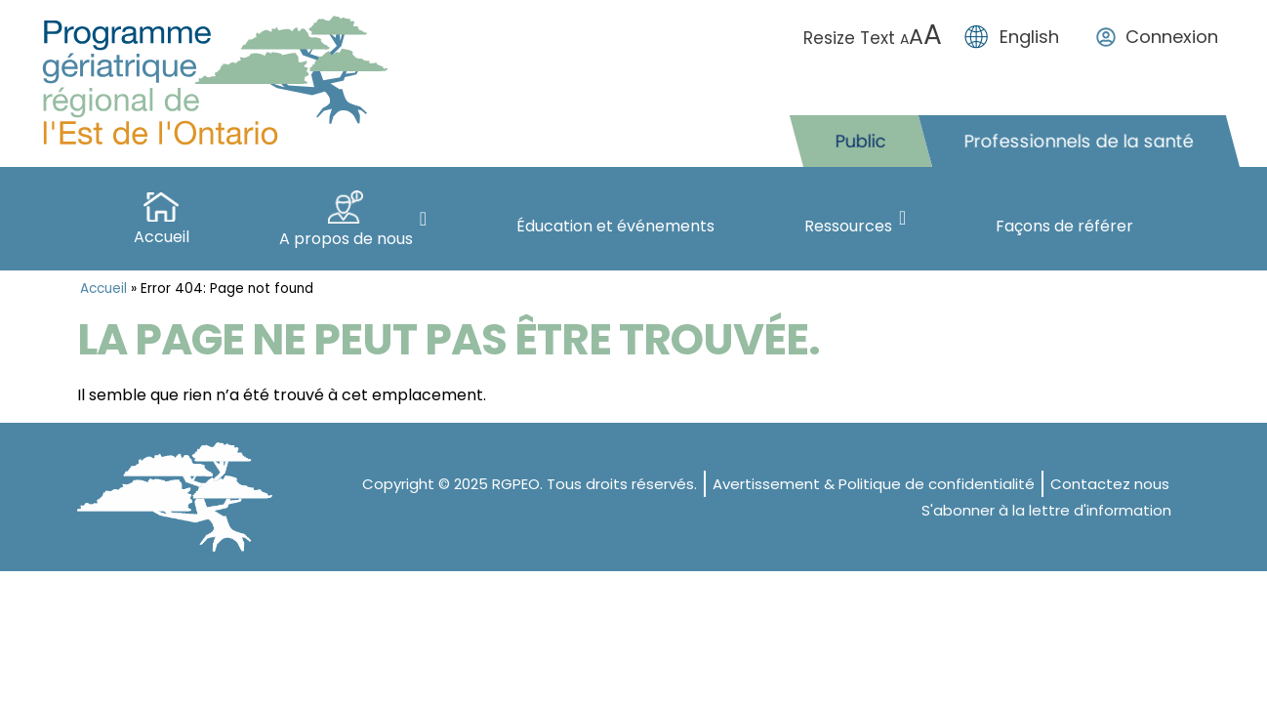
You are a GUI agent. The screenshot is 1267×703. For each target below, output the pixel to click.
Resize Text (875, 38)
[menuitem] (1016, 37)
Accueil (103, 288)
